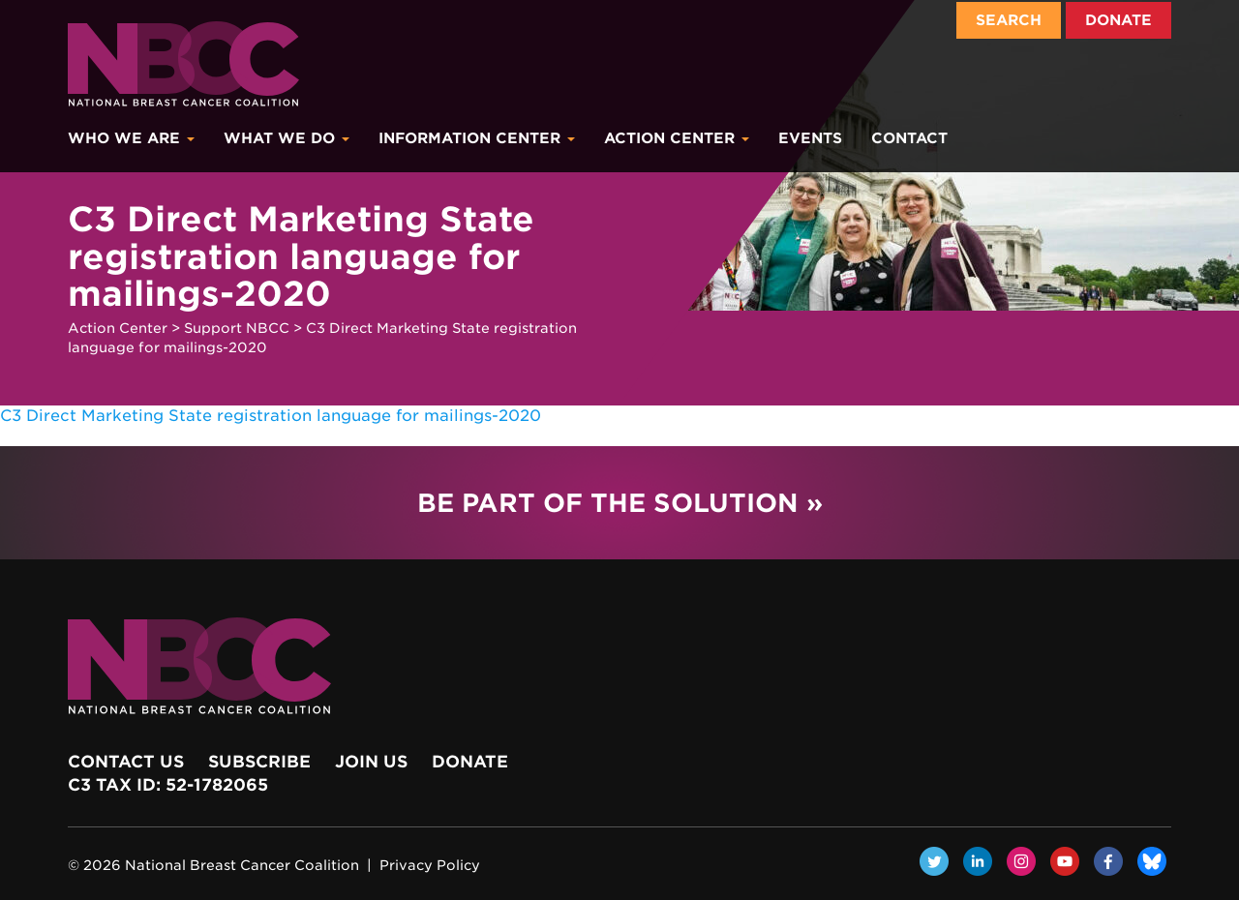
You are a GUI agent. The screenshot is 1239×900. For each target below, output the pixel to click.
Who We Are (131, 138)
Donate (1118, 20)
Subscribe (259, 761)
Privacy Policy (429, 865)
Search (1009, 20)
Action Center (676, 138)
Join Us (371, 761)
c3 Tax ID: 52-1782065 (168, 785)
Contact (909, 138)
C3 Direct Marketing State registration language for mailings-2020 (270, 415)
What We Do (286, 138)
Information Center (476, 138)
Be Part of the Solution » (620, 503)
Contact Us (126, 761)
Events (810, 138)
